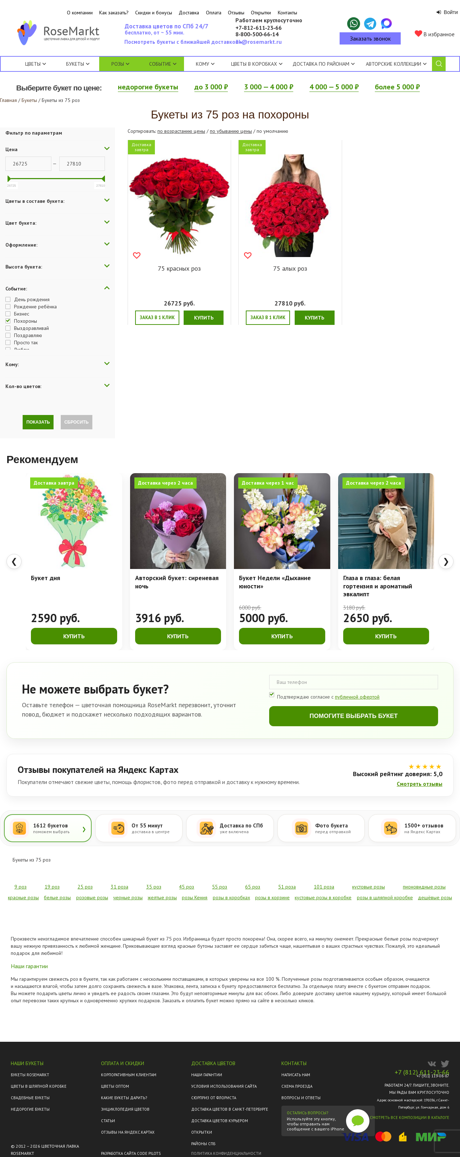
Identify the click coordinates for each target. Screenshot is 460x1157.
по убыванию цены (231, 131)
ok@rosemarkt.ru (258, 41)
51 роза (287, 886)
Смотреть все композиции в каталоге (409, 1117)
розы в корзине (272, 897)
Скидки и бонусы (153, 12)
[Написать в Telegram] (370, 23)
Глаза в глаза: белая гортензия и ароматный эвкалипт (377, 586)
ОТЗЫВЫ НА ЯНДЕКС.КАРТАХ (128, 1132)
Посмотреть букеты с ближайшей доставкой (183, 43)
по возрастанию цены (181, 131)
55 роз (219, 886)
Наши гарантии (206, 1074)
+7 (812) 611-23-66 (422, 1072)
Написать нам (295, 1074)
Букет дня (45, 578)
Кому (205, 64)
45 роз (186, 886)
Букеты (75, 64)
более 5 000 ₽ (397, 87)
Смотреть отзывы (419, 783)
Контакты (287, 12)
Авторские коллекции (396, 64)
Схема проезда (296, 1086)
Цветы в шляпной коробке (38, 1086)
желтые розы (162, 897)
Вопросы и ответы (301, 1097)
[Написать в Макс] (386, 23)
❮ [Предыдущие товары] (14, 561)
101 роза (324, 886)
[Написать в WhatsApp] (353, 23)
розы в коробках (231, 897)
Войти (447, 12)
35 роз (153, 886)
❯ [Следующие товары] (446, 561)
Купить (203, 317)
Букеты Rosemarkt (30, 1074)
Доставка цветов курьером (219, 1120)
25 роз (85, 886)
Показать (38, 422)
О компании (80, 12)
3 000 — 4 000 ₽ (268, 87)
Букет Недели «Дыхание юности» (275, 582)
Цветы (33, 64)
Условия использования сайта (224, 1086)
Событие (162, 64)
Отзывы (236, 12)
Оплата (213, 12)
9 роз (20, 886)
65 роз (252, 886)
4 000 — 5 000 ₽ (334, 87)
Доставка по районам (321, 64)
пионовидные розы (424, 886)
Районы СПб (203, 1143)
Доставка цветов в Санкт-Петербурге (229, 1109)
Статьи (108, 1120)
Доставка (189, 12)
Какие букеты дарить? (124, 1097)
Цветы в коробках (254, 64)
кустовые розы (368, 886)
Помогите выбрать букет (353, 716)
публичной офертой (357, 697)
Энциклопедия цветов (125, 1109)
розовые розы (92, 897)
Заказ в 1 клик (157, 317)
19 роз (52, 886)
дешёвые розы (435, 897)
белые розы (57, 897)
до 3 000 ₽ (211, 87)
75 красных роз (179, 268)
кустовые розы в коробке (323, 897)
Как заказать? (114, 12)
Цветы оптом (115, 1086)
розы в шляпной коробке (385, 897)
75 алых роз (290, 268)
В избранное (435, 34)
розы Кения (194, 897)
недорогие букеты (148, 87)
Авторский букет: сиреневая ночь (176, 582)
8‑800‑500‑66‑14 (257, 34)
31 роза (119, 886)
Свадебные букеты (30, 1097)
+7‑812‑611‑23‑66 (258, 28)
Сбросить (76, 422)
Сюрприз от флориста (213, 1097)
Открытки (261, 12)
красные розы (23, 897)
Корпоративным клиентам (128, 1074)
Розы (117, 64)
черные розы (128, 897)
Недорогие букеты (30, 1109)
